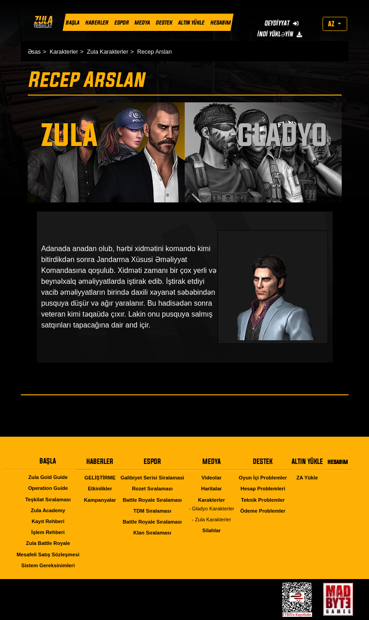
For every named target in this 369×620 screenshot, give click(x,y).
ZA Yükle (307, 477)
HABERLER (96, 22)
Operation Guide (48, 488)
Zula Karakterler (107, 51)
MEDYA (142, 22)
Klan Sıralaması (152, 532)
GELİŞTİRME (99, 477)
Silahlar (211, 530)
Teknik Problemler (263, 500)
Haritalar (211, 488)
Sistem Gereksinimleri (48, 565)
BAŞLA (72, 22)
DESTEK (164, 22)
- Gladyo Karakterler (211, 508)
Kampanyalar (100, 500)
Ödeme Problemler (262, 511)
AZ (332, 24)
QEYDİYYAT (281, 23)
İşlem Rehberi (48, 532)
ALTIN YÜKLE (191, 22)
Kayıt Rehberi (47, 521)
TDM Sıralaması (152, 511)
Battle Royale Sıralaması (152, 500)
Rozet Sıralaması (152, 488)
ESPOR (121, 22)
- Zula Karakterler (211, 519)
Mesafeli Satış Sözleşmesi (47, 554)
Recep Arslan (154, 51)
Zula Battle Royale (48, 543)
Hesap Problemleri (263, 488)
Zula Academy (48, 510)
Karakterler (64, 51)
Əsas (34, 51)
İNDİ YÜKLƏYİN (279, 33)
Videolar (212, 477)
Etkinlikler (100, 488)
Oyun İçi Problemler (263, 477)
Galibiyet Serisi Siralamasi (152, 477)
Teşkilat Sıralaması (48, 499)
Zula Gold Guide (47, 477)
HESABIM (220, 22)
